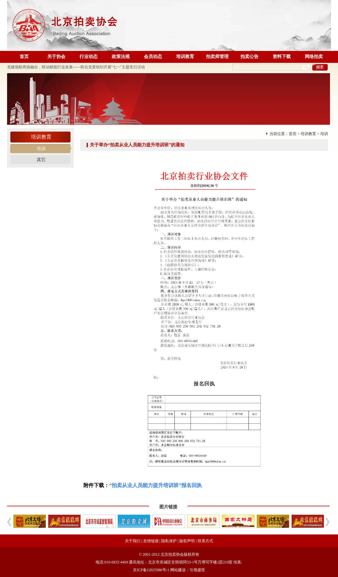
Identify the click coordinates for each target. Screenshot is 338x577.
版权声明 (187, 541)
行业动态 (89, 56)
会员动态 (153, 56)
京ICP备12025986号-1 (151, 570)
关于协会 (56, 56)
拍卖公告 (249, 56)
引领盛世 (197, 570)
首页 (24, 56)
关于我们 (132, 541)
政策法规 (121, 56)
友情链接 (151, 541)
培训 (41, 148)
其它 (41, 159)
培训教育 (185, 56)
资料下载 (282, 56)
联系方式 (205, 541)
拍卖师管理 (217, 56)
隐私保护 (169, 541)
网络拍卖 (314, 56)
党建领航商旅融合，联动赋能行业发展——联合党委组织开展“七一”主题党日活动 (76, 67)
